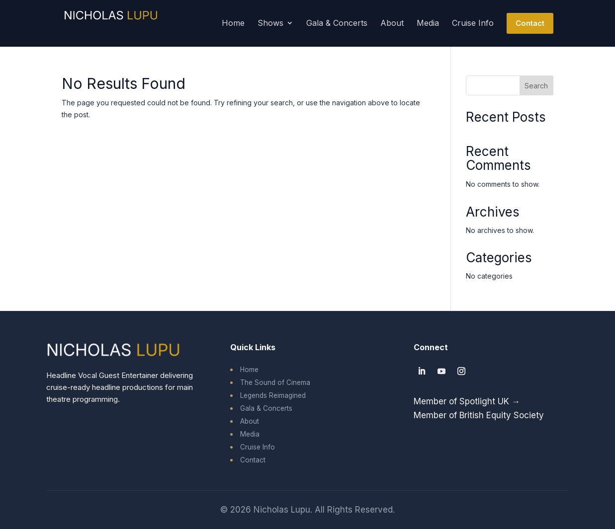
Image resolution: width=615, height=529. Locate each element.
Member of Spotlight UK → (467, 401)
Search (536, 85)
